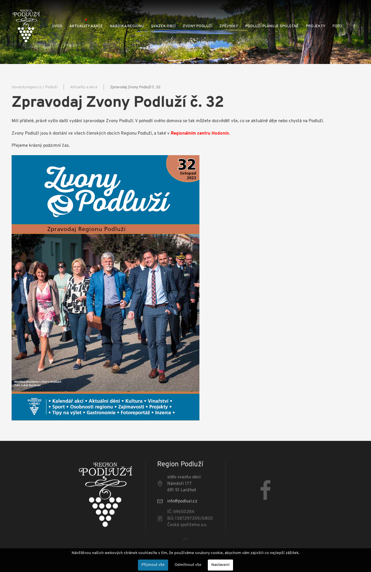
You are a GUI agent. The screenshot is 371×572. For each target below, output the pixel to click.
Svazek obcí (163, 26)
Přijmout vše (153, 565)
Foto (337, 26)
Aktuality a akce (86, 26)
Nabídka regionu (127, 26)
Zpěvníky (228, 26)
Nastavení (220, 565)
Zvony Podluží (197, 26)
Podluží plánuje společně (272, 26)
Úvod (57, 26)
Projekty (315, 26)
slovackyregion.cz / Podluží (34, 87)
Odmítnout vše (187, 565)
